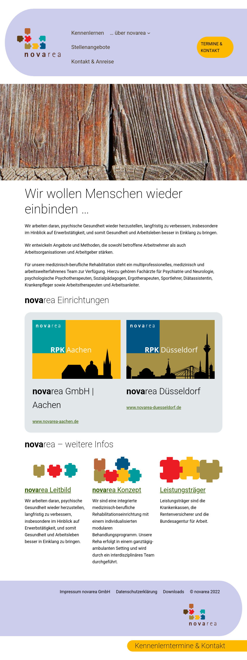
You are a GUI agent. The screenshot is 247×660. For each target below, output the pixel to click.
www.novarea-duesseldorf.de (153, 407)
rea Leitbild (48, 490)
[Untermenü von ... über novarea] (148, 32)
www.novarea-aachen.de (55, 421)
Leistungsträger (183, 490)
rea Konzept (116, 490)
